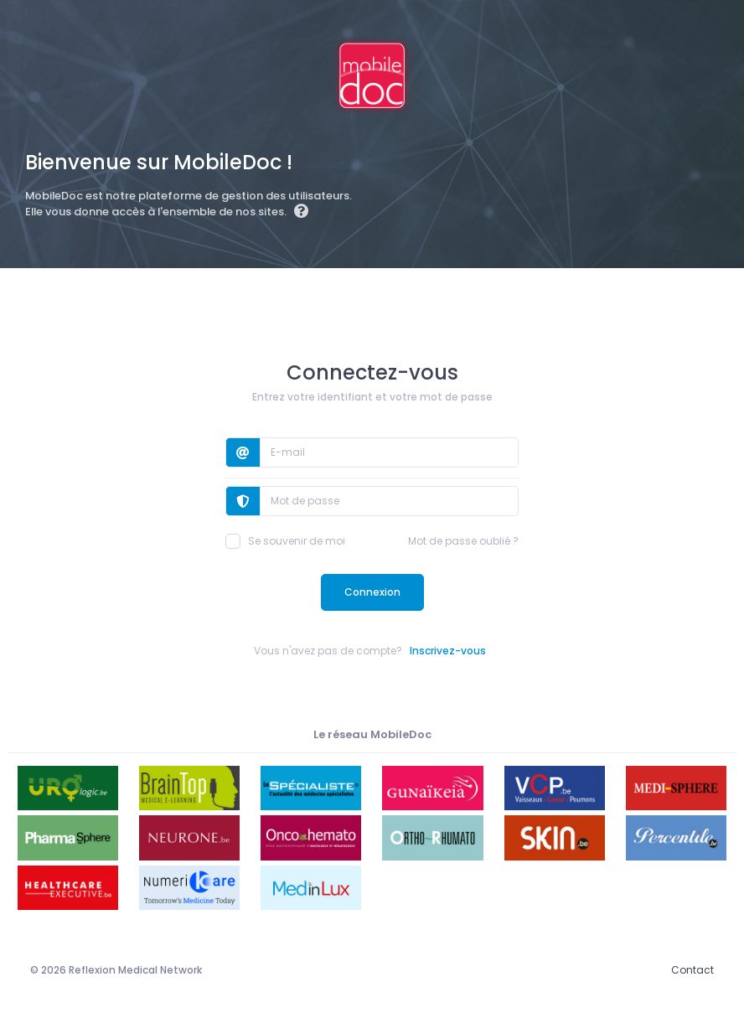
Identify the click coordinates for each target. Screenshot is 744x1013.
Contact (692, 970)
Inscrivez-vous (448, 650)
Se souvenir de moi (285, 541)
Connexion (372, 592)
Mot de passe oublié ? (463, 541)
